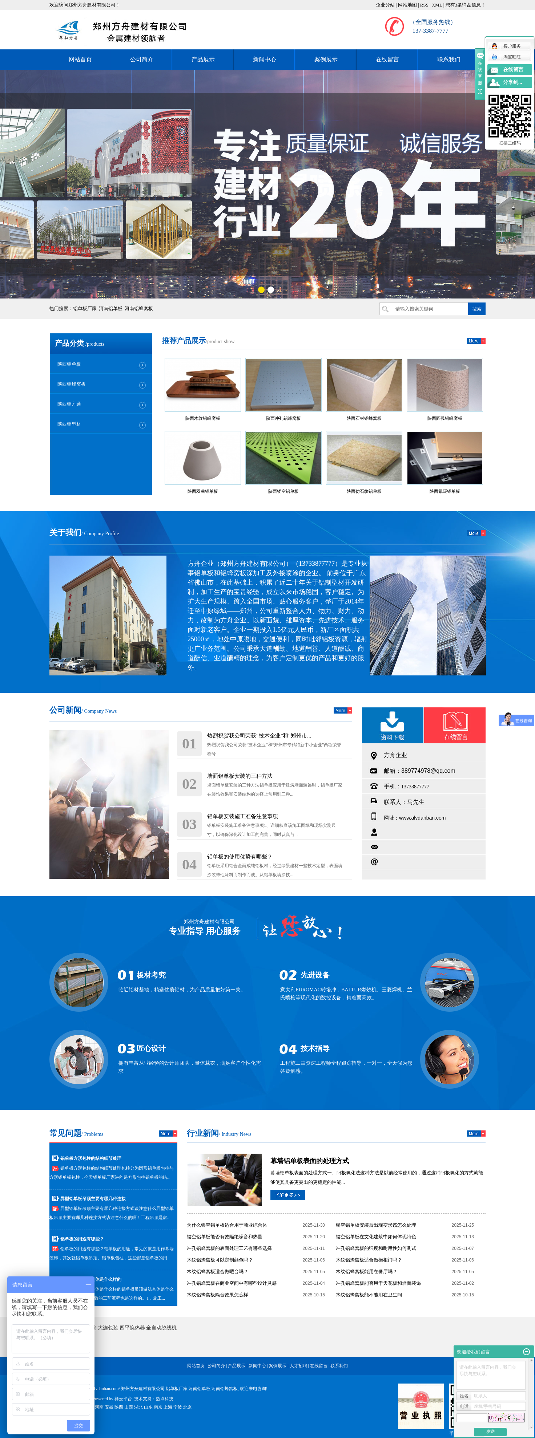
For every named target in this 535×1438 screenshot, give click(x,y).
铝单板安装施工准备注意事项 (242, 816)
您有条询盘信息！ (466, 5)
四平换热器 (132, 1328)
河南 (99, 1407)
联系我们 (448, 59)
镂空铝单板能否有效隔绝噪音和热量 (224, 1236)
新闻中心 (264, 59)
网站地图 (407, 5)
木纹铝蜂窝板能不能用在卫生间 (369, 1294)
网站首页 (80, 59)
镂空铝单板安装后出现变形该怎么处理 (376, 1225)
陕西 (118, 1407)
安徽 (109, 1407)
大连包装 (108, 1328)
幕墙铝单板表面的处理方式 (309, 1161)
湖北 (138, 1407)
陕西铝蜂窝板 (71, 384)
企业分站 (385, 5)
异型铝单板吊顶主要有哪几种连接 (93, 1200)
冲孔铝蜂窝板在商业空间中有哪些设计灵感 (232, 1283)
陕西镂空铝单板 (283, 491)
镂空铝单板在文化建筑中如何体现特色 (376, 1236)
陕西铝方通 (69, 404)
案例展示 (326, 59)
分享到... (512, 82)
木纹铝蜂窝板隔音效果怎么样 (217, 1294)
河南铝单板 (110, 308)
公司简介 (141, 59)
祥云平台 (123, 1398)
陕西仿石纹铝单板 (364, 491)
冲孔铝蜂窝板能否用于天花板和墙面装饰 (378, 1283)
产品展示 (203, 59)
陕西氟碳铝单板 (445, 491)
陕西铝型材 (69, 424)
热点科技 (164, 1398)
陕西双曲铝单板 (203, 491)
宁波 (177, 1407)
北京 (187, 1407)
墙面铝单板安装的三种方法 (240, 776)
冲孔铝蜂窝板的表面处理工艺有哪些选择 (229, 1248)
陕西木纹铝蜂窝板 (202, 418)
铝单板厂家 (85, 308)
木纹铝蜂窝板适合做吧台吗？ (217, 1271)
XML (437, 5)
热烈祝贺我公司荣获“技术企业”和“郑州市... (259, 736)
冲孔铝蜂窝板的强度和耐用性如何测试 (376, 1248)
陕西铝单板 (69, 364)
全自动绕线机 (161, 1328)
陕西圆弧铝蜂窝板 (444, 418)
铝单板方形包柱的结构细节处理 (90, 1160)
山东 (148, 1407)
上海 (168, 1407)
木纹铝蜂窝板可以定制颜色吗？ (220, 1260)
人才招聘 (298, 1365)
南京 (158, 1407)
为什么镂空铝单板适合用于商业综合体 (227, 1225)
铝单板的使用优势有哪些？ (240, 857)
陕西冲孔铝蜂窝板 (283, 418)
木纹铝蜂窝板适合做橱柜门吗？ (369, 1260)
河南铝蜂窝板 (139, 308)
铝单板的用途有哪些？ (82, 1240)
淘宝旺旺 (506, 57)
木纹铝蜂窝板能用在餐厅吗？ (366, 1271)
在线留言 (387, 59)
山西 (128, 1407)
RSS (424, 5)
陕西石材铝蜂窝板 (364, 418)
